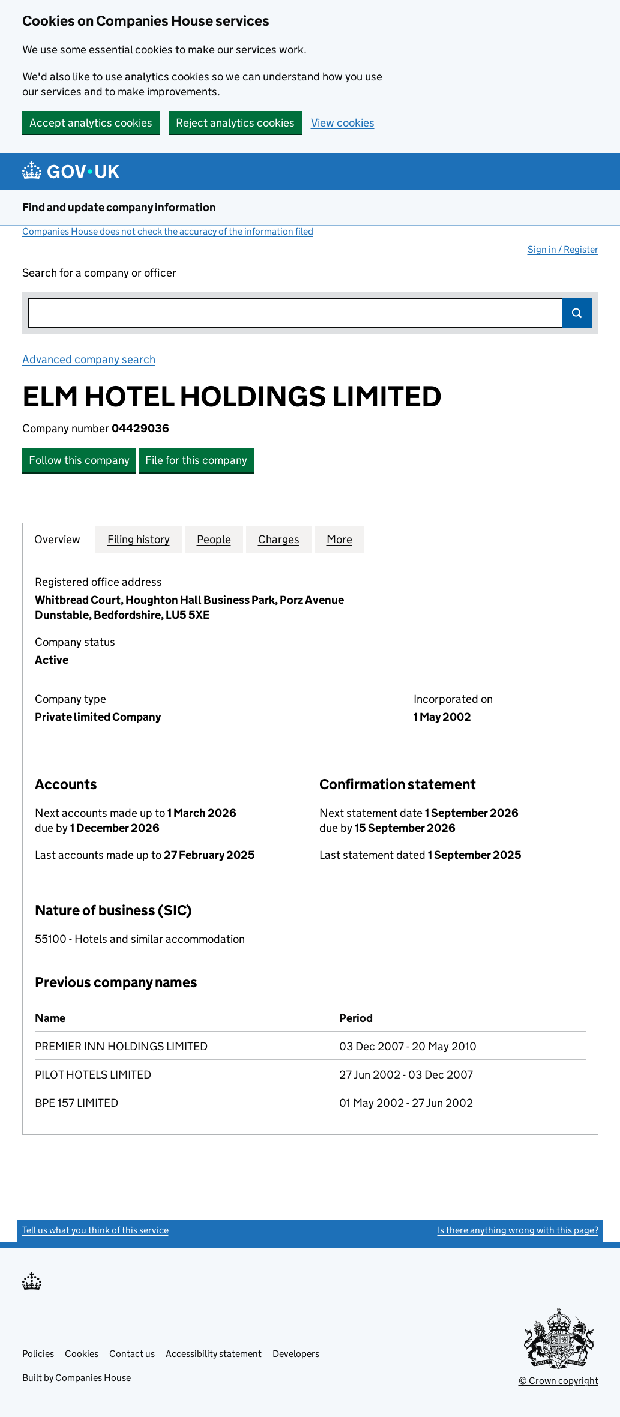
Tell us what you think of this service (95, 1230)
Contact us (132, 1353)
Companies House (93, 1377)
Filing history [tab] (138, 539)
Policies (38, 1353)
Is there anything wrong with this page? (518, 1230)
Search (577, 313)
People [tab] (214, 539)
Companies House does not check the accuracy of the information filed (167, 231)
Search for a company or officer (99, 273)
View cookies (343, 122)
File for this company (196, 460)
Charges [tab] (278, 539)
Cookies (81, 1353)
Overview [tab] (57, 539)
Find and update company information (119, 207)
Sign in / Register (563, 249)
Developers (295, 1353)
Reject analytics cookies (235, 123)
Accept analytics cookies (90, 123)
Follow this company (79, 460)
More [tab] (339, 539)
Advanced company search (88, 359)
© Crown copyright (558, 1380)
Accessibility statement (214, 1353)
